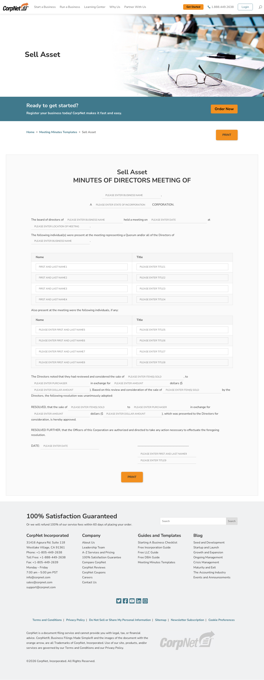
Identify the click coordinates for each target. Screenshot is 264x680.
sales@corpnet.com (39, 582)
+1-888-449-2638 (53, 557)
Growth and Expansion (208, 552)
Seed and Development (209, 543)
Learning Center (94, 7)
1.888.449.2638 (222, 7)
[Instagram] (145, 601)
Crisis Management (206, 562)
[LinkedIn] (138, 601)
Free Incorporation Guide (154, 547)
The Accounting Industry (209, 572)
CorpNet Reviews (93, 567)
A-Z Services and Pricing (98, 552)
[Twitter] (118, 601)
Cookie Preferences (221, 620)
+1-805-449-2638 (49, 552)
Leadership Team (93, 547)
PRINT (226, 135)
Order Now (224, 108)
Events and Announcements (211, 577)
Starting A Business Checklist (157, 543)
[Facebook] (125, 601)
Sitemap (160, 620)
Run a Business (70, 7)
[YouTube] (132, 601)
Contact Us (89, 582)
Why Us (114, 7)
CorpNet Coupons (94, 572)
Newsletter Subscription (187, 620)
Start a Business (45, 7)
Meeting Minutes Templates (156, 562)
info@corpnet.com (38, 577)
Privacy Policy (75, 620)
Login (245, 7)
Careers (87, 577)
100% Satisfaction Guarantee (101, 557)
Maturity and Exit (204, 567)
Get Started (193, 7)
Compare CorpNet (94, 562)
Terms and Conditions (47, 620)
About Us (88, 543)
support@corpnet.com (41, 587)
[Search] (260, 7)
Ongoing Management (208, 557)
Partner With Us (135, 7)
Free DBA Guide (149, 557)
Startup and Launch (206, 547)
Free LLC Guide (148, 552)
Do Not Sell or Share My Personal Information (120, 620)
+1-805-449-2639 (45, 562)
